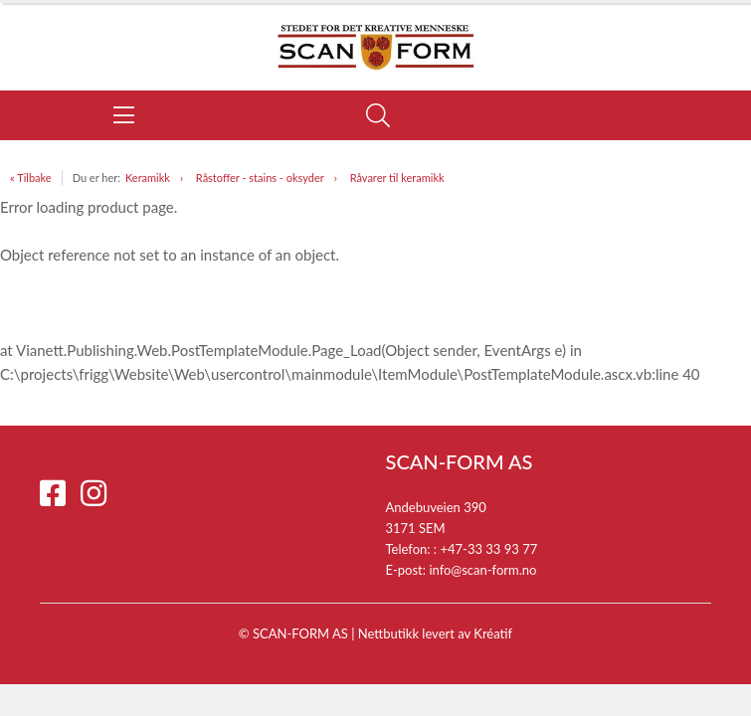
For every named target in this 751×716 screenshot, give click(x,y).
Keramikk (147, 177)
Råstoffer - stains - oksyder (260, 177)
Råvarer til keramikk (397, 177)
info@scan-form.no (482, 570)
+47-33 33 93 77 (488, 549)
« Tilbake (31, 177)
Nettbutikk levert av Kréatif (435, 633)
